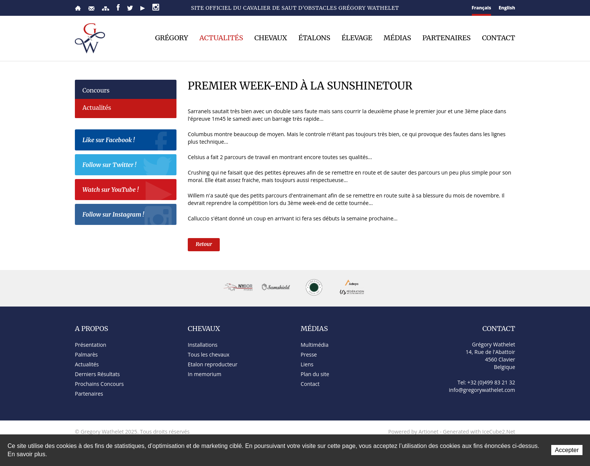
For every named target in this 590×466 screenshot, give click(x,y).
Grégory (171, 38)
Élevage (357, 38)
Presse (309, 354)
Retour (204, 244)
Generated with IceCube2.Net (479, 431)
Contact (91, 8)
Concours (95, 90)
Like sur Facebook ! (127, 141)
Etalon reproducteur (212, 364)
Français (481, 8)
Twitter (130, 8)
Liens (307, 364)
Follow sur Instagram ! (127, 215)
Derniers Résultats (97, 374)
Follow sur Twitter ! (127, 165)
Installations (202, 344)
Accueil (78, 8)
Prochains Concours (99, 383)
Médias (397, 38)
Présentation (90, 344)
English (507, 8)
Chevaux (270, 38)
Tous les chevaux (209, 354)
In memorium (204, 374)
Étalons (314, 38)
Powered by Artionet (413, 431)
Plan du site (105, 8)
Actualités (221, 38)
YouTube (142, 8)
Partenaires (447, 38)
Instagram (155, 7)
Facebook (118, 7)
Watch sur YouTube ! (127, 190)
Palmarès (86, 354)
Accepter (567, 450)
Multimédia (314, 344)
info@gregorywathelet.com (482, 389)
